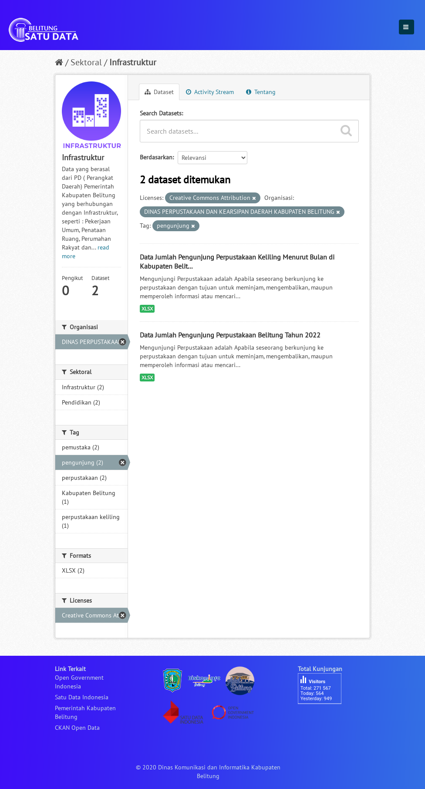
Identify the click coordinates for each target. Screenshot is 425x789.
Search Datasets (161, 113)
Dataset (159, 92)
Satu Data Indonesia (81, 697)
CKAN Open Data (77, 728)
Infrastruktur (132, 62)
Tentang (261, 92)
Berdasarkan (156, 157)
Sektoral (86, 62)
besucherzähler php (324, 719)
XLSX (147, 308)
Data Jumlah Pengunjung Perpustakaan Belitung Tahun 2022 (230, 334)
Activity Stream (210, 92)
